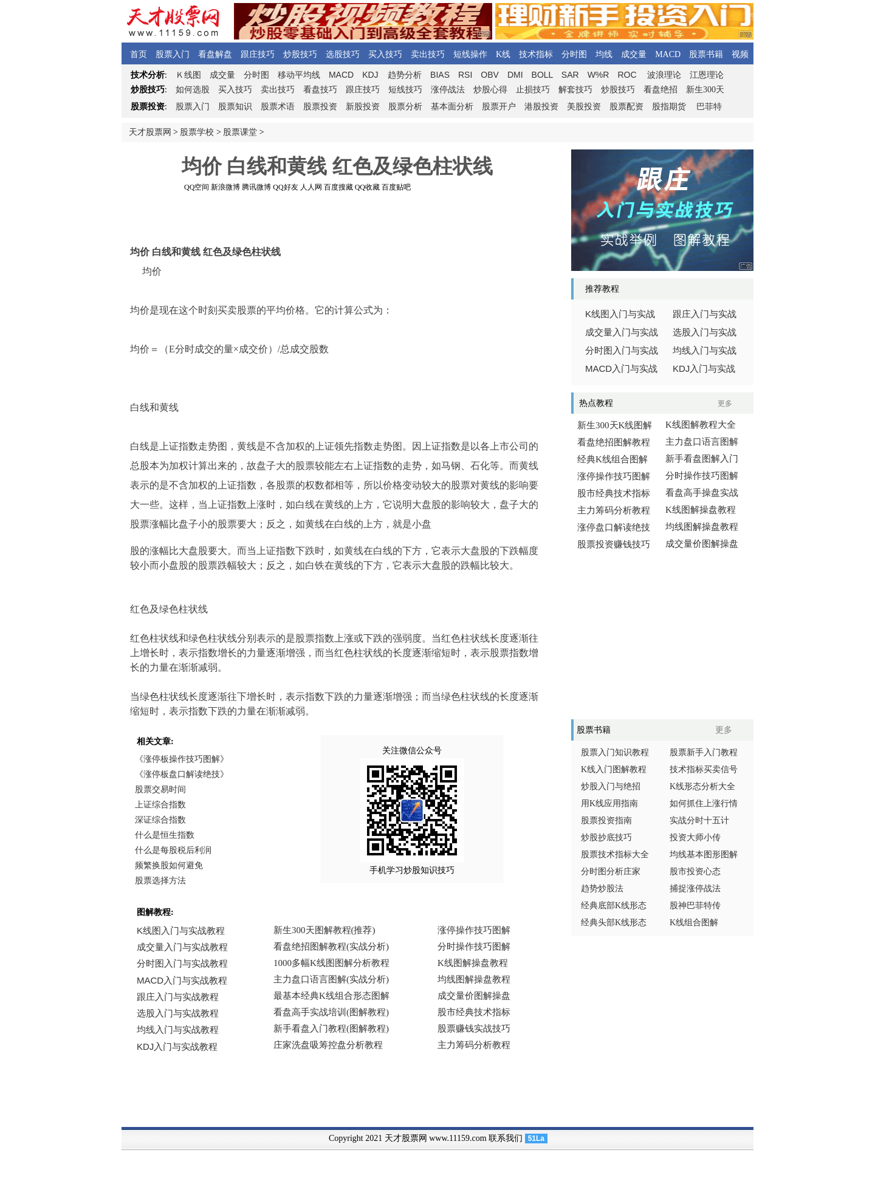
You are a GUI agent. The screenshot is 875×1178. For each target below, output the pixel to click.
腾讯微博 (256, 187)
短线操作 (470, 54)
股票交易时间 (160, 789)
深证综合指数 (160, 819)
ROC (626, 75)
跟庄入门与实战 (704, 314)
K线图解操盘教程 (700, 510)
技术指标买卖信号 (704, 769)
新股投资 (363, 106)
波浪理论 (664, 75)
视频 (740, 54)
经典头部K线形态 (614, 922)
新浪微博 (225, 187)
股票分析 (405, 106)
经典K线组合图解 (612, 459)
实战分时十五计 (699, 820)
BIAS (440, 75)
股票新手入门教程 (704, 752)
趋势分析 (405, 75)
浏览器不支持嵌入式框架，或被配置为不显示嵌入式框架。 (334, 996)
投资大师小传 (695, 837)
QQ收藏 (367, 187)
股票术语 (278, 106)
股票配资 (626, 106)
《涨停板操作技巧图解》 (181, 759)
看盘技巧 (320, 89)
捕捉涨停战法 (695, 888)
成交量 (634, 54)
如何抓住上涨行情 (704, 803)
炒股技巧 (300, 54)
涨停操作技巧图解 (613, 476)
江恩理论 (707, 75)
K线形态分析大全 (702, 786)
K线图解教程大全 (700, 425)
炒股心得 (490, 89)
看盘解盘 (215, 54)
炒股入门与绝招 (610, 786)
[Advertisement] (337, 218)
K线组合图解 (694, 922)
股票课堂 (240, 132)
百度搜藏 (338, 187)
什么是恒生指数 (164, 835)
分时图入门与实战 (621, 350)
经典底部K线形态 (614, 905)
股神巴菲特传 (695, 905)
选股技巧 (343, 54)
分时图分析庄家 (610, 871)
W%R (598, 75)
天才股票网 (150, 132)
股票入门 (173, 54)
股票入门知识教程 (615, 752)
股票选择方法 (160, 880)
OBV (490, 75)
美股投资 (584, 106)
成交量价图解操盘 (701, 544)
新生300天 (705, 89)
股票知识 (235, 106)
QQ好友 (285, 187)
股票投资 (320, 106)
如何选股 (193, 89)
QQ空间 (196, 187)
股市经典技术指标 (613, 493)
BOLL (542, 75)
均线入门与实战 (704, 350)
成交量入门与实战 (621, 332)
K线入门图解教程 (614, 769)
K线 (503, 54)
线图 (188, 75)
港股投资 (541, 106)
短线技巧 (405, 89)
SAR (570, 75)
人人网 (311, 187)
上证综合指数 (160, 804)
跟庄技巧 (258, 54)
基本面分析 (452, 106)
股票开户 (499, 106)
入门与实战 (621, 369)
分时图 (574, 54)
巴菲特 (709, 106)
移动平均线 (299, 75)
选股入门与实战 (704, 332)
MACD (668, 54)
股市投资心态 (695, 871)
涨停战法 (448, 89)
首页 (138, 54)
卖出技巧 (428, 54)
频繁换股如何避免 (169, 865)
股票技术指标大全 (615, 854)
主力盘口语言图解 (701, 442)
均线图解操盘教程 (701, 527)
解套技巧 (575, 89)
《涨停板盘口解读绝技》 (181, 774)
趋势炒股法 (602, 888)
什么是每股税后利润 (173, 850)
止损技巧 (533, 89)
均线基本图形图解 (704, 854)
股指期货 (669, 106)
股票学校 (197, 132)
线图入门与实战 (620, 314)
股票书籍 (706, 54)
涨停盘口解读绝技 (613, 527)
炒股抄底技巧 (606, 837)
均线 (603, 54)
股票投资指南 (606, 820)
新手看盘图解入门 (701, 459)
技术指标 (536, 54)
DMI (515, 75)
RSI (465, 75)
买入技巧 (385, 54)
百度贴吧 (396, 187)
